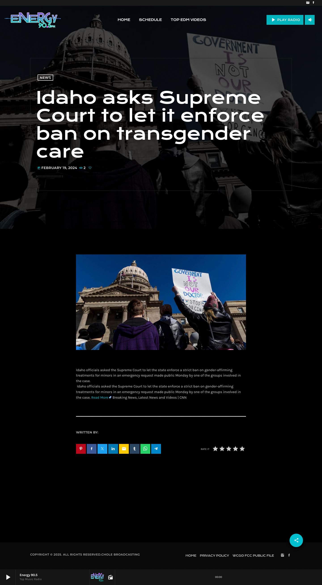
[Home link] (32, 20)
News (45, 77)
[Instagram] (307, 2)
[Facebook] (313, 2)
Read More (99, 398)
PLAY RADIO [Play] (285, 20)
